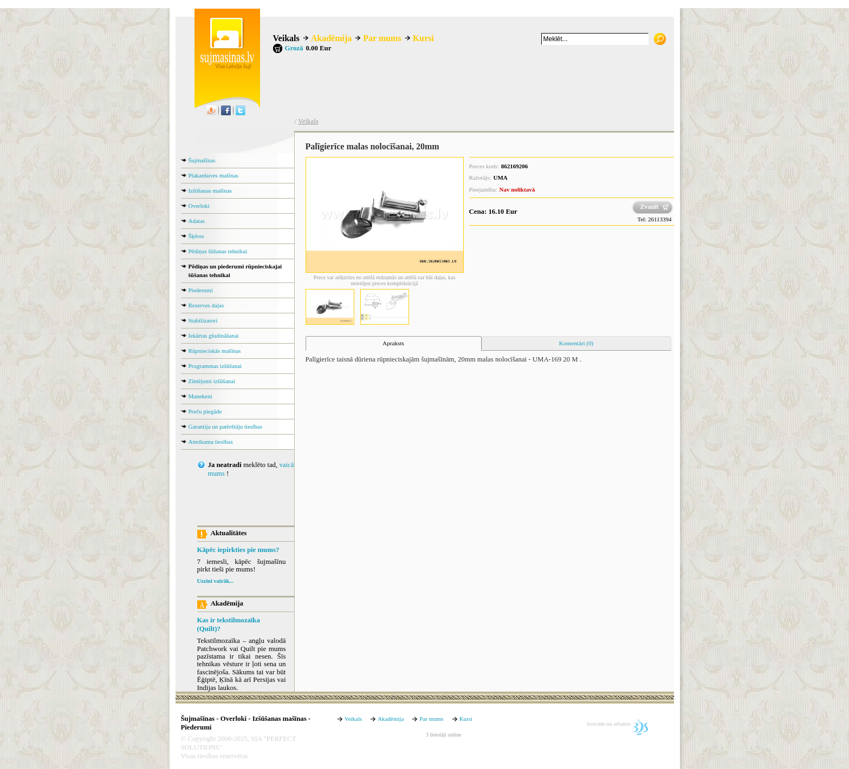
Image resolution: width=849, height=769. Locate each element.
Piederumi (201, 290)
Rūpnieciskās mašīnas (215, 350)
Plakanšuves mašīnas (214, 175)
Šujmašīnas (202, 160)
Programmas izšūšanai (215, 366)
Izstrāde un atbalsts (609, 724)
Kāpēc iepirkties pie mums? (238, 550)
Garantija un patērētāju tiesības (226, 426)
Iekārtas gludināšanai (214, 335)
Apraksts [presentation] (393, 343)
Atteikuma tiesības (211, 441)
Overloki (199, 205)
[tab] (394, 343)
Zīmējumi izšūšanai (212, 381)
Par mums (382, 38)
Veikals (286, 38)
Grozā (294, 48)
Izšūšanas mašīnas (210, 190)
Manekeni (200, 396)
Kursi (423, 38)
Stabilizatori (203, 320)
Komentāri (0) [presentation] (576, 343)
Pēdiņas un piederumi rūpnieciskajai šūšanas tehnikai (235, 270)
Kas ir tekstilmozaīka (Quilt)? (228, 624)
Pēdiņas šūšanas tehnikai (218, 251)
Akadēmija (331, 38)
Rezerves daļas (206, 305)
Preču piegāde (205, 411)
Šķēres (196, 236)
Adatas (197, 221)
